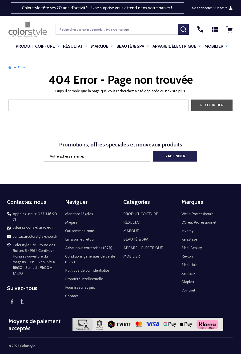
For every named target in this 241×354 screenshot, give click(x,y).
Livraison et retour (80, 239)
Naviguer (76, 201)
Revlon (187, 256)
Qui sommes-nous (80, 231)
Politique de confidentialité (87, 270)
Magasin (71, 222)
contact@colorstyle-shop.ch (35, 236)
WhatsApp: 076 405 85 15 (34, 228)
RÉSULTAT (74, 46)
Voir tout (188, 290)
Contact (71, 296)
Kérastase (189, 239)
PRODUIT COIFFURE (37, 46)
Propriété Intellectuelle (84, 279)
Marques (192, 201)
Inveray (187, 231)
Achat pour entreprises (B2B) (88, 248)
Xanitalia (188, 273)
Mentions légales (79, 214)
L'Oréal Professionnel (198, 222)
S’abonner (175, 156)
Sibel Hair (189, 264)
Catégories (136, 201)
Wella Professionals (197, 214)
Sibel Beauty (191, 248)
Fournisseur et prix (80, 287)
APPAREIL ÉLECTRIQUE (174, 46)
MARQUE (100, 46)
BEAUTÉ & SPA (131, 46)
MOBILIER (212, 46)
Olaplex (187, 281)
